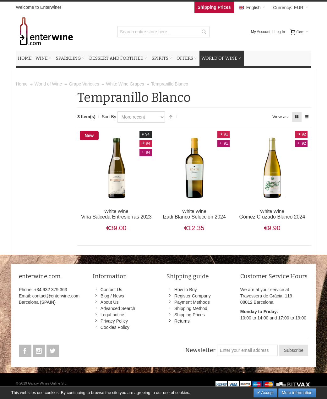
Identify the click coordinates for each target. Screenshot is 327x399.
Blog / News (112, 295)
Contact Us (111, 289)
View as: (280, 116)
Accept (267, 392)
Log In (280, 32)
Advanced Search (118, 308)
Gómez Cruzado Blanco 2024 (272, 214)
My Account (260, 32)
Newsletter (200, 350)
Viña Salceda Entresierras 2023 (116, 214)
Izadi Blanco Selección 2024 (194, 214)
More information (297, 392)
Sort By (109, 116)
